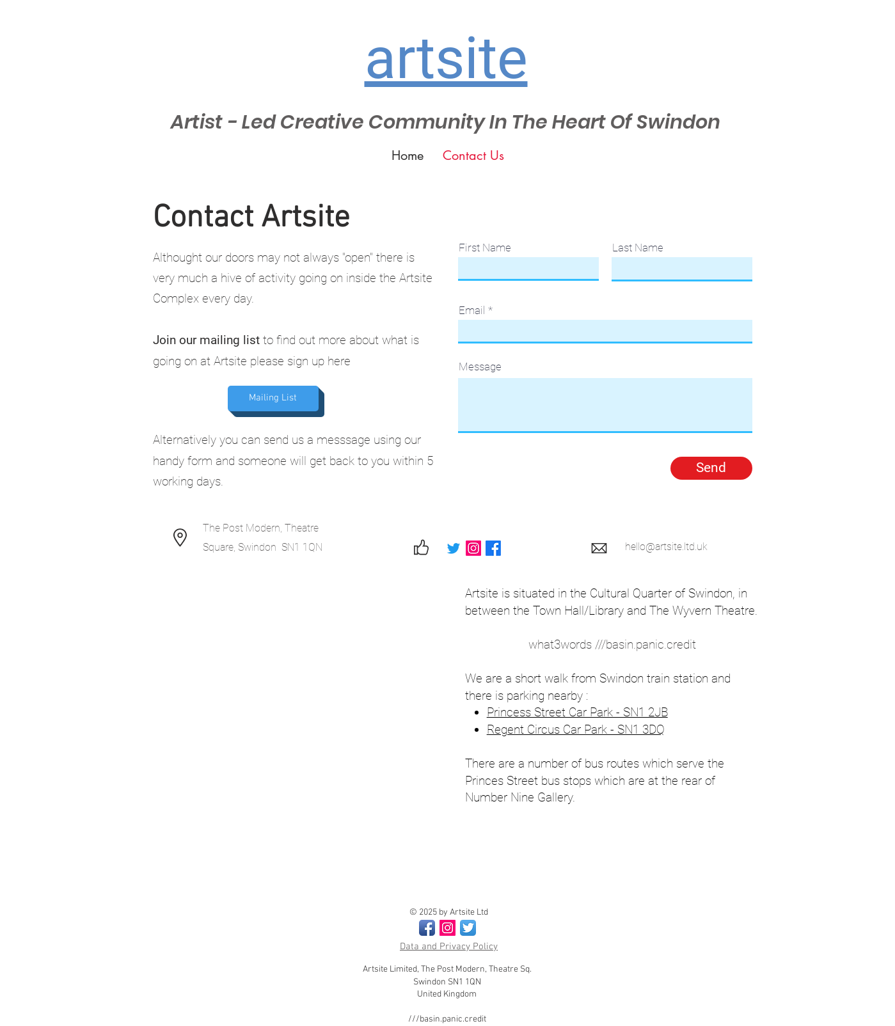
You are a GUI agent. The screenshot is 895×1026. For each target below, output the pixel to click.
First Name (485, 247)
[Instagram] (473, 548)
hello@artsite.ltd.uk (666, 547)
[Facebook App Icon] (427, 928)
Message (480, 366)
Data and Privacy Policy (449, 946)
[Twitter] (453, 548)
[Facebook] (493, 548)
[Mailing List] (273, 398)
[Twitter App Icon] (468, 928)
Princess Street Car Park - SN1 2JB (577, 712)
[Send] (711, 468)
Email (472, 310)
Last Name (637, 247)
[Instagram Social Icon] (447, 928)
